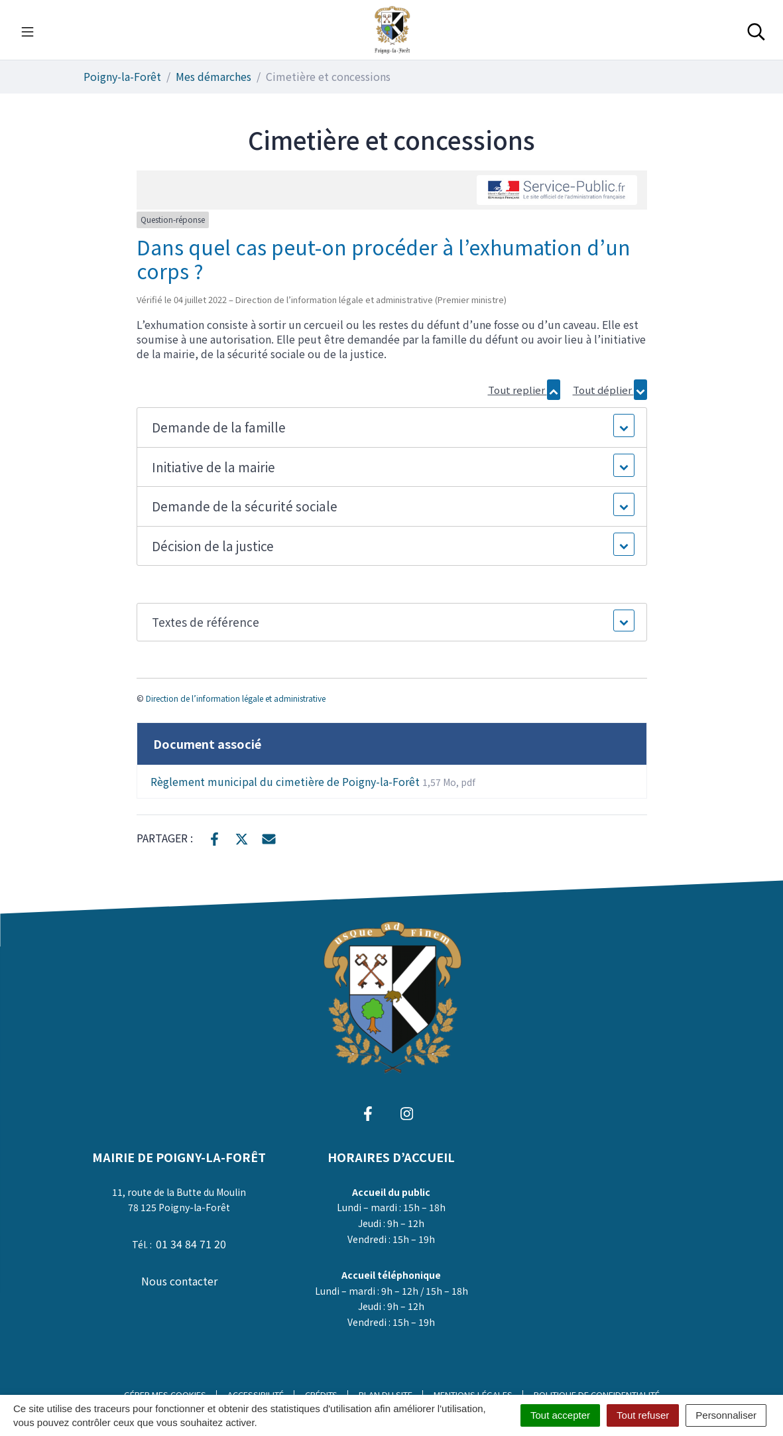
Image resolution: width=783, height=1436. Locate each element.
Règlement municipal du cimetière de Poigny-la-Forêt (313, 781)
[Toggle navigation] (27, 29)
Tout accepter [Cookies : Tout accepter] (560, 1415)
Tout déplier (610, 389)
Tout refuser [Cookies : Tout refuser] (643, 1415)
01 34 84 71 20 (191, 1244)
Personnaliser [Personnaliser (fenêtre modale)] (725, 1415)
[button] (391, 427)
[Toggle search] (756, 30)
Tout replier (524, 389)
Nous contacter (179, 1281)
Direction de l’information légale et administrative (236, 698)
